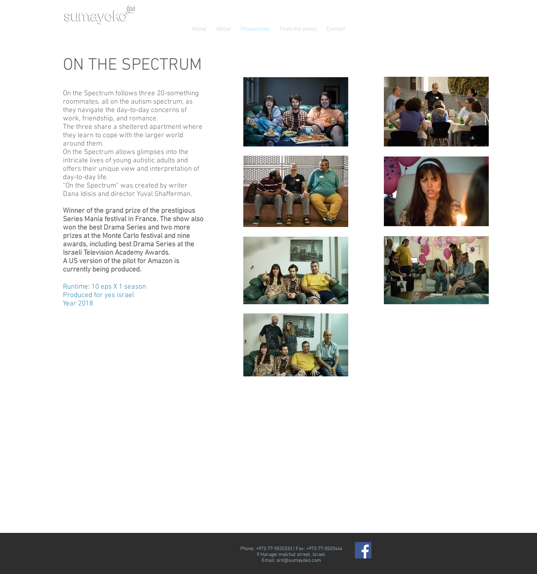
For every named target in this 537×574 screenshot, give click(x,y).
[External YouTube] (387, 461)
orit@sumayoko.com (298, 561)
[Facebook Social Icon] (363, 550)
